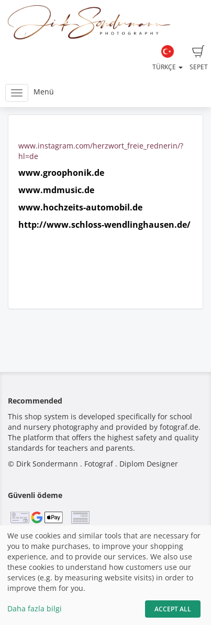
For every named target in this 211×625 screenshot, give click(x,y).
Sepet (199, 58)
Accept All (172, 609)
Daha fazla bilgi (34, 608)
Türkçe (167, 58)
